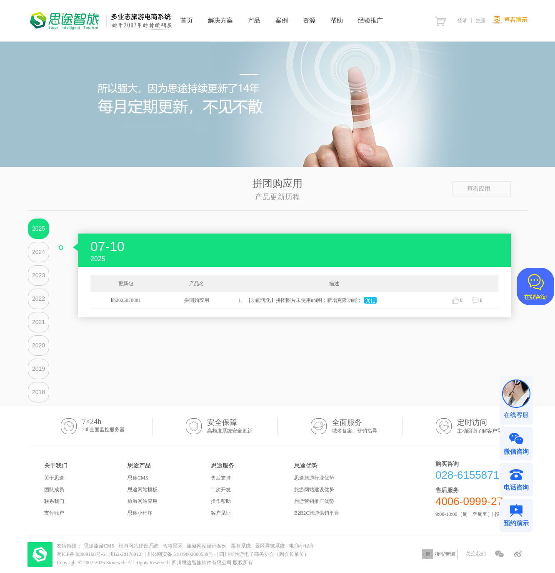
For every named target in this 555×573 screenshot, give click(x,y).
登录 (462, 20)
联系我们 (54, 501)
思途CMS (138, 478)
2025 (38, 228)
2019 (38, 368)
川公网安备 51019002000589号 (180, 554)
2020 (38, 345)
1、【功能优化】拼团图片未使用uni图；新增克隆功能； (300, 300)
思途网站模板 (143, 490)
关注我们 (476, 554)
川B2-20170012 (125, 554)
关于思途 (54, 478)
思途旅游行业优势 (314, 478)
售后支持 (221, 478)
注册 (481, 20)
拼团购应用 (196, 300)
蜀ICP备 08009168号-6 (81, 554)
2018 (38, 392)
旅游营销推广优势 (314, 501)
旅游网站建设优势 (314, 490)
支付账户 (54, 513)
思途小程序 (140, 513)
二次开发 (221, 490)
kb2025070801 (126, 300)
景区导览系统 (270, 546)
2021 (38, 322)
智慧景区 (172, 546)
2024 (38, 252)
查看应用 (482, 189)
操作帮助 (221, 501)
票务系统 (241, 546)
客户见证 (221, 513)
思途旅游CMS (99, 546)
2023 (38, 275)
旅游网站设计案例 (207, 546)
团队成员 (54, 490)
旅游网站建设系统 (138, 546)
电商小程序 (301, 546)
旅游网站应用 (143, 501)
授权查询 (440, 554)
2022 (38, 298)
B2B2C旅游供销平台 (316, 513)
